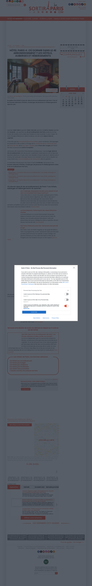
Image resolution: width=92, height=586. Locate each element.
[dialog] (46, 293)
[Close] (74, 268)
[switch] (66, 294)
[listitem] (46, 290)
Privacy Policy (55, 318)
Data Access (46, 318)
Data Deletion (36, 318)
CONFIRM (34, 312)
